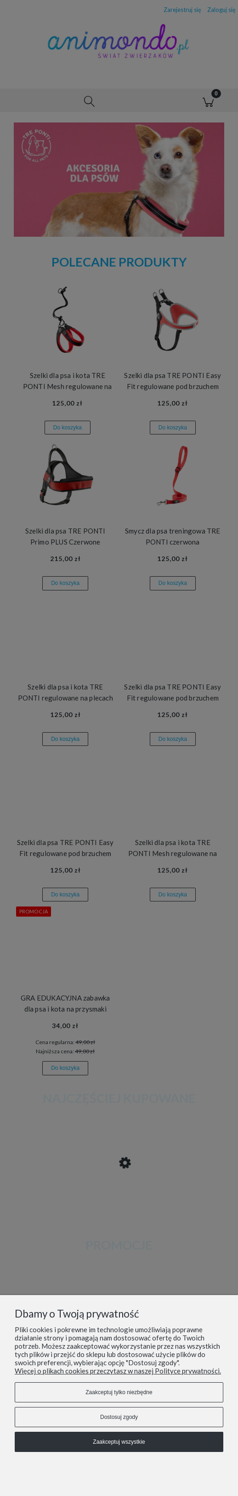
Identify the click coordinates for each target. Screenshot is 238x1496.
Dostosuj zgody (119, 1417)
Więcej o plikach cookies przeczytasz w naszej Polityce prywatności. (118, 1371)
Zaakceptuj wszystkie (119, 1442)
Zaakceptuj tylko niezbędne (118, 1392)
